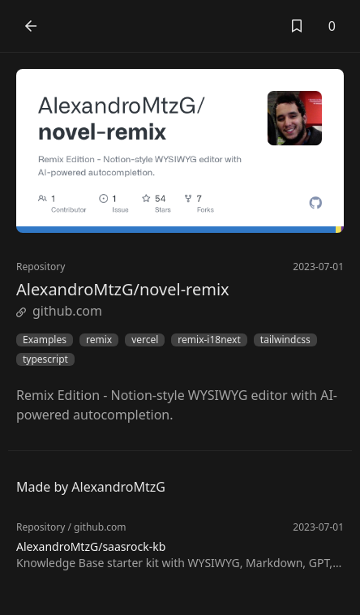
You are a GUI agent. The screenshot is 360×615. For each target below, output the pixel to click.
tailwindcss (285, 339)
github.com (59, 311)
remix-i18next (209, 339)
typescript (45, 359)
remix (99, 339)
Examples (44, 339)
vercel (144, 339)
